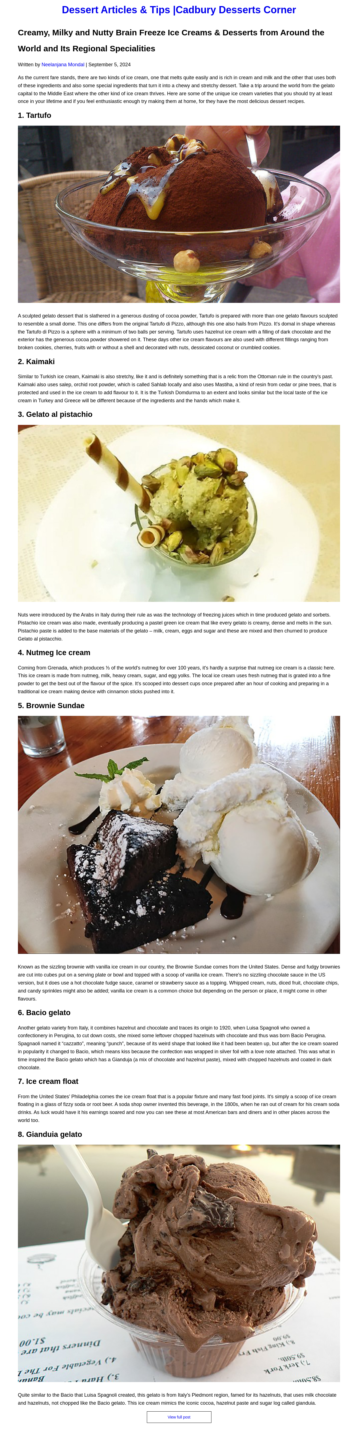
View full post (179, 1417)
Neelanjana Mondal (63, 64)
